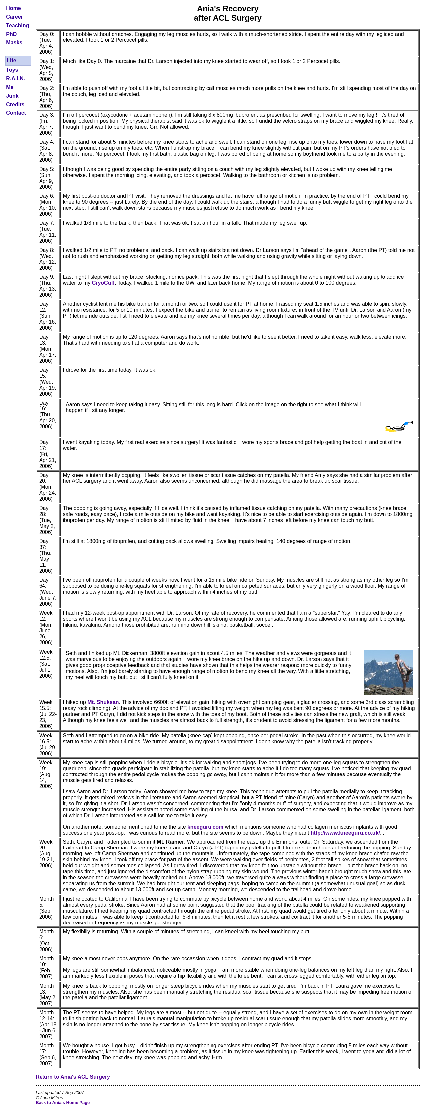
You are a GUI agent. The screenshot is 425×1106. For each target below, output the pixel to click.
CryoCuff (103, 283)
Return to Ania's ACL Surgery (73, 1077)
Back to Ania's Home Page (63, 1102)
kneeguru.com (205, 827)
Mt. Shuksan (103, 702)
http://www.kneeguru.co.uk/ (345, 833)
